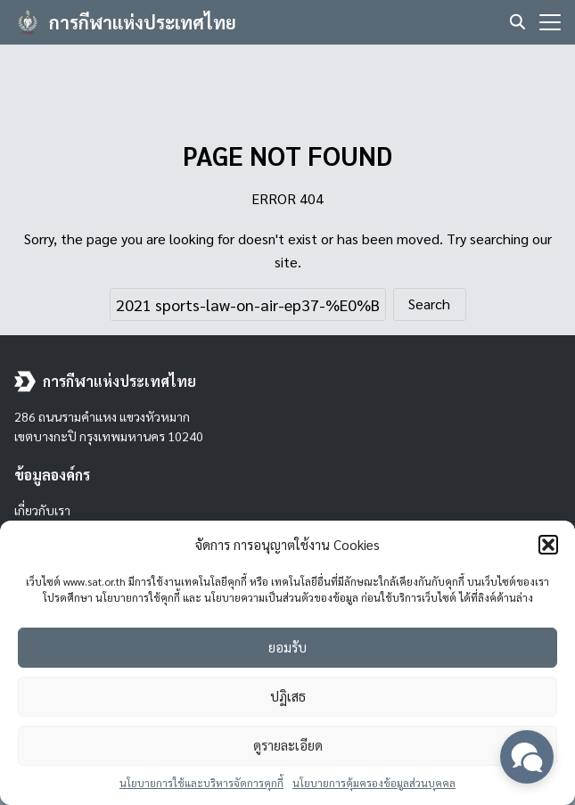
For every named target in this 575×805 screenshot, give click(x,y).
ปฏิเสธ (288, 695)
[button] (548, 545)
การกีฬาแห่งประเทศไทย (142, 22)
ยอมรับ (287, 646)
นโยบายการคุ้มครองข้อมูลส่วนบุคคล (374, 783)
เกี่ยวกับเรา (42, 510)
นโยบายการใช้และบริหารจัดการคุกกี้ (201, 783)
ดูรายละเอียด (288, 744)
